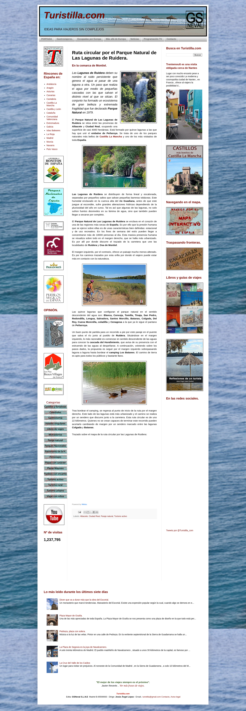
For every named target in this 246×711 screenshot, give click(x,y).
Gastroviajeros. (65, 39)
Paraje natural (107, 516)
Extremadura (53, 123)
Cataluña (51, 113)
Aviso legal (175, 697)
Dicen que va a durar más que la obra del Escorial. (84, 599)
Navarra (50, 145)
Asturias (51, 91)
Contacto (171, 39)
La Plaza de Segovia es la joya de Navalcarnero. (83, 647)
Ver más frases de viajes (132, 685)
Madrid (50, 138)
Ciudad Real (94, 516)
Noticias (135, 39)
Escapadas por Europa (89, 39)
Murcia (50, 142)
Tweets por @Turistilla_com (179, 530)
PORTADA (46, 39)
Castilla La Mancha (111, 136)
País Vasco (52, 149)
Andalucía (51, 84)
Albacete (84, 516)
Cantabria (51, 99)
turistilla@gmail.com (152, 697)
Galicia (50, 126)
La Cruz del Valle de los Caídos (74, 663)
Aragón (50, 88)
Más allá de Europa (116, 39)
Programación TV (153, 39)
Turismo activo (120, 516)
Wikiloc (84, 504)
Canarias (51, 95)
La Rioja (51, 134)
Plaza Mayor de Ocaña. (70, 615)
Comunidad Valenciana (52, 118)
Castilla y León (54, 109)
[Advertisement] (114, 549)
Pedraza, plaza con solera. (72, 631)
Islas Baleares (53, 130)
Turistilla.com (74, 15)
